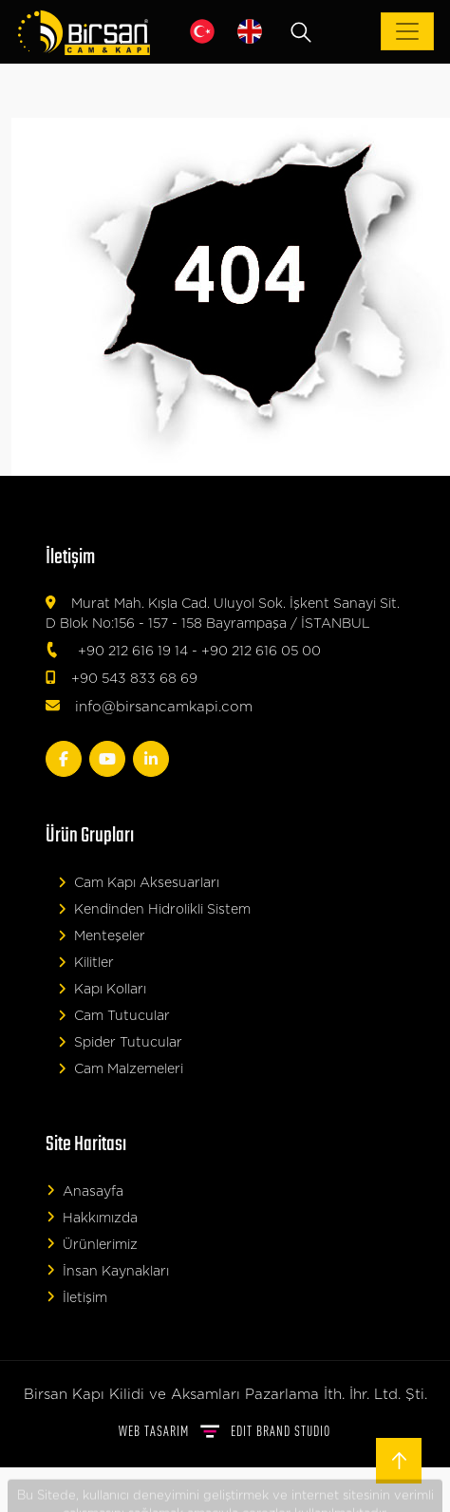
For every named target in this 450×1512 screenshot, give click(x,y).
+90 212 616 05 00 (261, 651)
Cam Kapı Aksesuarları (138, 883)
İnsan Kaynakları (108, 1270)
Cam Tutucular (114, 1016)
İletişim (77, 1297)
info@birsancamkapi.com (164, 707)
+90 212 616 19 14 (133, 651)
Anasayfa (85, 1190)
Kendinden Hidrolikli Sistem (154, 909)
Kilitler (86, 962)
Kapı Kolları (102, 989)
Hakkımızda (92, 1217)
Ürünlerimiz (92, 1244)
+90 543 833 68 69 (134, 679)
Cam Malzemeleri (120, 1069)
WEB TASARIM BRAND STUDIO (224, 1431)
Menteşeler (101, 936)
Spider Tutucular (120, 1042)
